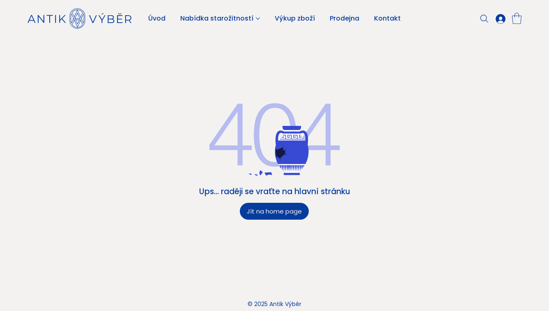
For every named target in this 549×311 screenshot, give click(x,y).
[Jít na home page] (274, 211)
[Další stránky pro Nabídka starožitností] (258, 18)
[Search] (484, 18)
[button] (516, 18)
